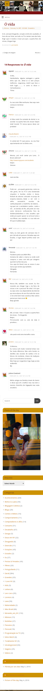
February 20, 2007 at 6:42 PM (20, 376)
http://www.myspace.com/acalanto (22, 160)
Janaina (11, 342)
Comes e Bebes (11, 514)
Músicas (8, 617)
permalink (15, 45)
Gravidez (8, 577)
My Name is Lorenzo (15, 675)
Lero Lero (9, 593)
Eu (6, 557)
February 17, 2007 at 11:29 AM (24, 173)
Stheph (11, 98)
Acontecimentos (11, 498)
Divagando (9, 541)
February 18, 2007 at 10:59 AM (23, 228)
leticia (10, 330)
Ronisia (11, 308)
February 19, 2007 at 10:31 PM (25, 342)
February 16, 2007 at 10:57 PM (20, 136)
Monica (6, 28)
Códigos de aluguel (9, 52)
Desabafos (31, 28)
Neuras (37, 52)
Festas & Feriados (12, 561)
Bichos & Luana (11, 502)
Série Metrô (9, 637)
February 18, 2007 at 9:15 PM (22, 279)
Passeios (8, 625)
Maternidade (10, 605)
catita (10, 173)
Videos (7, 653)
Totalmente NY (11, 641)
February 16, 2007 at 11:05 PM (25, 151)
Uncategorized (11, 645)
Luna (6, 601)
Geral (7, 573)
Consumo (8, 525)
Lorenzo (8, 597)
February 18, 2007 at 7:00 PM (26, 248)
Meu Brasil (9, 609)
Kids (6, 585)
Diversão (8, 545)
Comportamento (11, 517)
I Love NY (8, 581)
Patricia (11, 115)
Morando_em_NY (11, 613)
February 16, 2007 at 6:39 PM (25, 115)
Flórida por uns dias (12, 666)
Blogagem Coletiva (12, 506)
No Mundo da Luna (14, 661)
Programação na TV (12, 633)
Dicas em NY (10, 537)
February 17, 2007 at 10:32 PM (25, 185)
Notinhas (8, 621)
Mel (10, 279)
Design (7, 533)
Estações (8, 549)
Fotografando (10, 569)
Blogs (7, 510)
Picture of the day (12, 680)
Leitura (7, 589)
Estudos (8, 553)
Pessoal (8, 629)
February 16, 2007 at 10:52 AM (25, 71)
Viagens (8, 649)
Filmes (7, 565)
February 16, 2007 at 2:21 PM (25, 98)
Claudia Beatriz (14, 134)
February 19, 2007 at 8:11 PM (24, 330)
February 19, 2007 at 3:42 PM (25, 308)
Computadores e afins (13, 521)
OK (36, 400)
